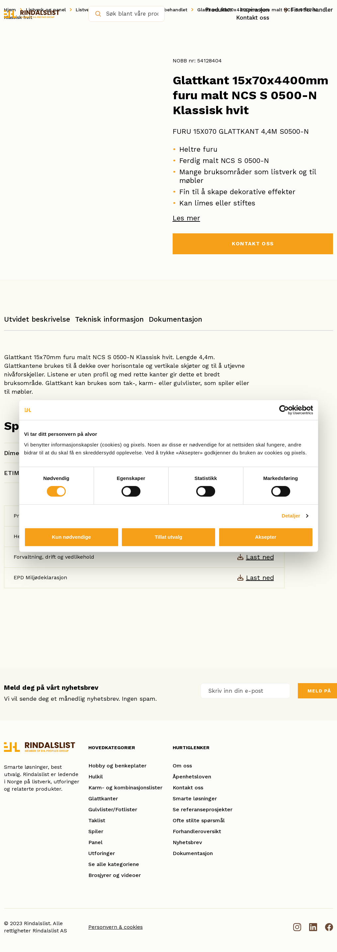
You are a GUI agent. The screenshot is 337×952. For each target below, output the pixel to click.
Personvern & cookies (115, 927)
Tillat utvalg (168, 537)
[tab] (37, 323)
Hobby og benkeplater (117, 766)
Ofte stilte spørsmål (199, 821)
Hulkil (95, 777)
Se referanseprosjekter (202, 810)
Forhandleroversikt (197, 832)
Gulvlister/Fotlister (112, 810)
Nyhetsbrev (187, 842)
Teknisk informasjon (109, 319)
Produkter (218, 9)
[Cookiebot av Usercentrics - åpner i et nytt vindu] (284, 410)
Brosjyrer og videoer (114, 875)
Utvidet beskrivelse (37, 319)
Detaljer (291, 515)
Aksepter (265, 537)
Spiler (95, 832)
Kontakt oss (252, 17)
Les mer (186, 218)
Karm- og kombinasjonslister (125, 788)
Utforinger (101, 853)
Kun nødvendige (71, 537)
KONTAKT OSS (253, 244)
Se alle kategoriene (113, 864)
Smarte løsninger (195, 799)
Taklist (96, 821)
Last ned (260, 557)
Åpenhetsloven (192, 777)
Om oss (182, 766)
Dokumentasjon (175, 319)
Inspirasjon (254, 9)
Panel (95, 842)
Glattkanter (103, 799)
